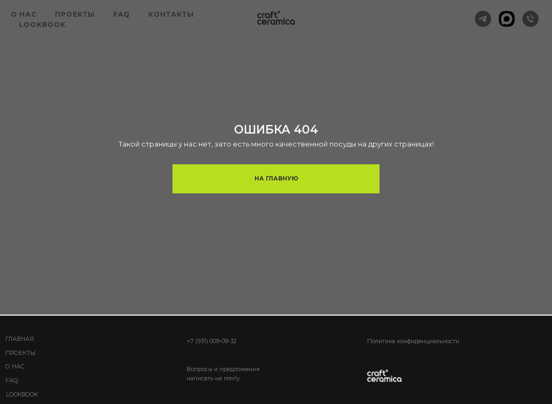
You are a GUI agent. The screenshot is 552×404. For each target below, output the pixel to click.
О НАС (24, 14)
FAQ (121, 14)
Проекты (20, 353)
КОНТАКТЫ (171, 14)
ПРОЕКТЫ (75, 14)
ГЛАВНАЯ (19, 339)
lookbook (22, 394)
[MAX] (507, 19)
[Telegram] (483, 19)
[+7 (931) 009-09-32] (530, 19)
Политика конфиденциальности (413, 341)
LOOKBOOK (42, 24)
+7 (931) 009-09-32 (212, 341)
